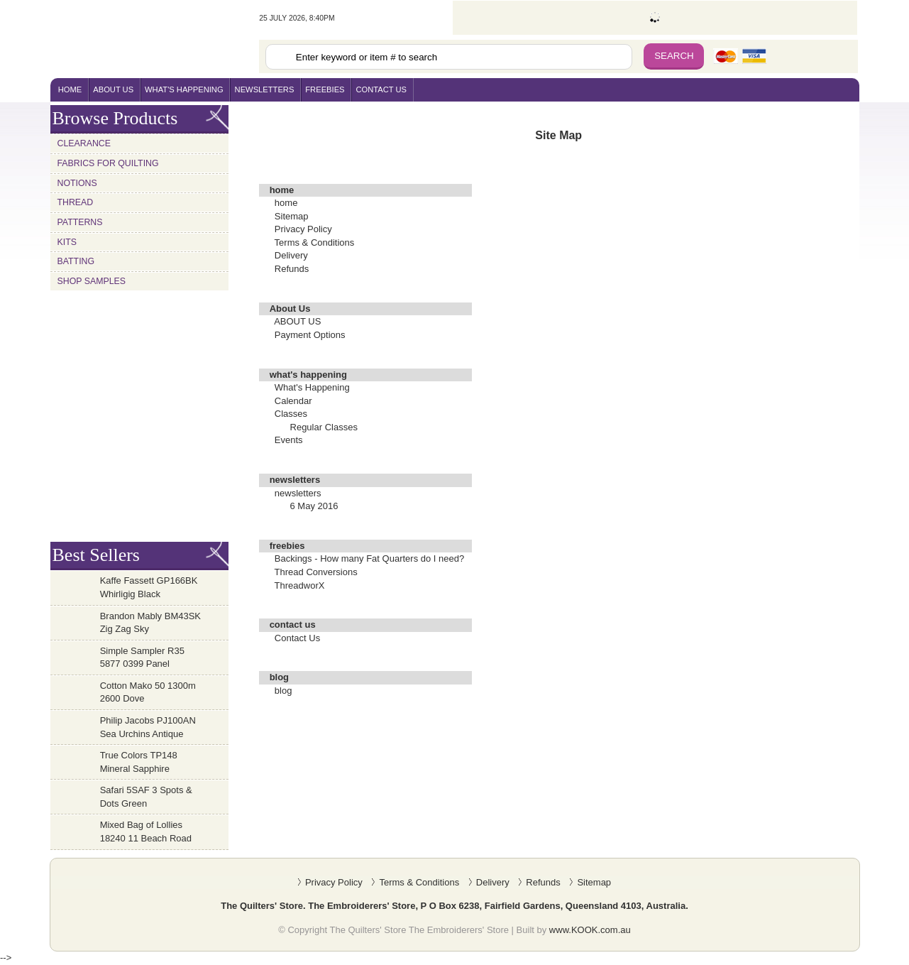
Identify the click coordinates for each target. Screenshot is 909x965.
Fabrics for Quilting (108, 163)
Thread (75, 202)
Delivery (291, 255)
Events (289, 440)
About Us (113, 89)
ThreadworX (300, 585)
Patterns (80, 222)
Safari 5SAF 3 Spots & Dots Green (146, 797)
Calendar (293, 401)
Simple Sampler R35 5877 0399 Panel (142, 657)
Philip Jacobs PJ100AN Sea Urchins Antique (148, 727)
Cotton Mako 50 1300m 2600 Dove (148, 692)
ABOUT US (297, 321)
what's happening (184, 89)
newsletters (264, 89)
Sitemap (292, 216)
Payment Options (310, 334)
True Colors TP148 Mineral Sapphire (138, 762)
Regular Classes (324, 427)
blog (283, 690)
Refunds (292, 268)
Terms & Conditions (315, 242)
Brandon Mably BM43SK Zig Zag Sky (150, 623)
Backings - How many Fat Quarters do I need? (369, 558)
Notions (77, 183)
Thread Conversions (316, 572)
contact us (381, 89)
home (70, 89)
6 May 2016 (314, 506)
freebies (324, 89)
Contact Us (297, 638)
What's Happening (312, 387)
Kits (67, 242)
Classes (291, 413)
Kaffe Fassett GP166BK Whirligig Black (149, 587)
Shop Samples (91, 281)
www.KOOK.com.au (590, 930)
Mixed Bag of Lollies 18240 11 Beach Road (146, 831)
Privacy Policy (303, 229)
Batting (76, 261)
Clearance (84, 143)
